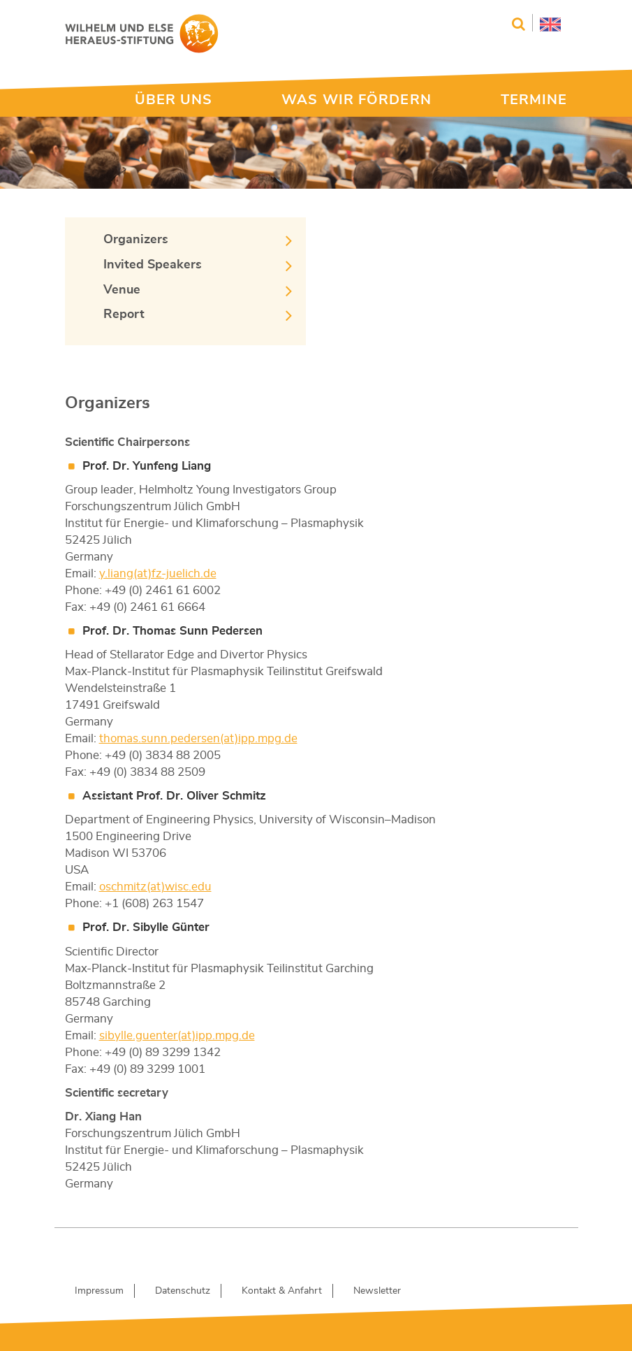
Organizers (135, 239)
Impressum (99, 1291)
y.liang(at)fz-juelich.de (157, 573)
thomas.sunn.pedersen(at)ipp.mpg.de (198, 738)
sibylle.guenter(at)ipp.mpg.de (177, 1035)
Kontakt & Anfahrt (282, 1291)
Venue (121, 290)
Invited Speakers (152, 265)
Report (124, 314)
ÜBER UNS (174, 100)
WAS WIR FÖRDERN (356, 100)
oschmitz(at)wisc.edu (155, 887)
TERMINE (534, 100)
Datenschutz (182, 1291)
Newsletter (377, 1291)
